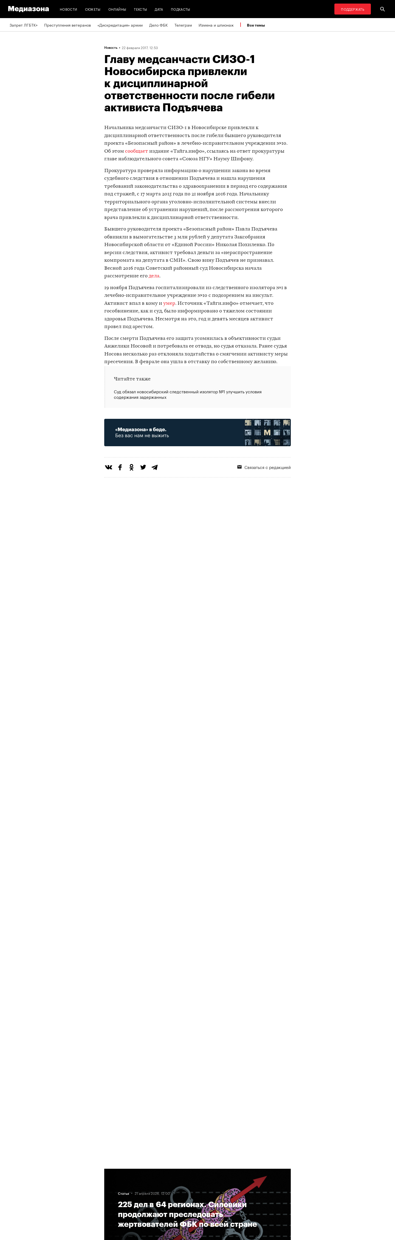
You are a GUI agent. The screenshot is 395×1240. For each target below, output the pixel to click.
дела (154, 276)
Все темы (256, 25)
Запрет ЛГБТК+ (24, 25)
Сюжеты (93, 9)
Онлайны (117, 9)
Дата (159, 9)
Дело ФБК (158, 25)
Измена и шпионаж (216, 25)
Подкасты (180, 9)
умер (169, 303)
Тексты (140, 9)
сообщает (136, 151)
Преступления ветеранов (67, 25)
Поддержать (352, 9)
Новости (68, 9)
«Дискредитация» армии (120, 25)
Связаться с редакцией (264, 466)
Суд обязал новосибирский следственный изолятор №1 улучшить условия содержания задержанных (188, 394)
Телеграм (183, 25)
